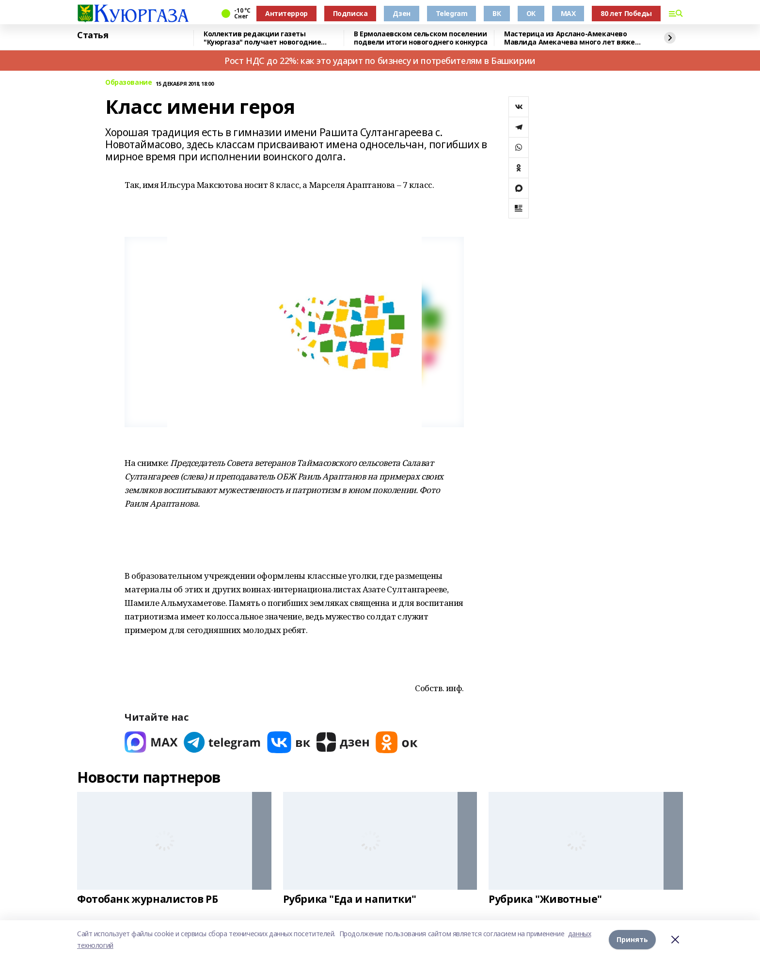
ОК (531, 13)
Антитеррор (286, 13)
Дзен (401, 13)
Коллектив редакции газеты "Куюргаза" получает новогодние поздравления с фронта (262, 38)
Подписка (350, 13)
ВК (496, 13)
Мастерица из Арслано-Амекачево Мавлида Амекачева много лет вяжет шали (571, 38)
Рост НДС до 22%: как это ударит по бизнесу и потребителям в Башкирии (379, 60)
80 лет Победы (626, 13)
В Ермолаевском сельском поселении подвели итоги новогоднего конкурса (421, 38)
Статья (92, 35)
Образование (128, 82)
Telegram (452, 13)
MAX (568, 13)
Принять (632, 939)
